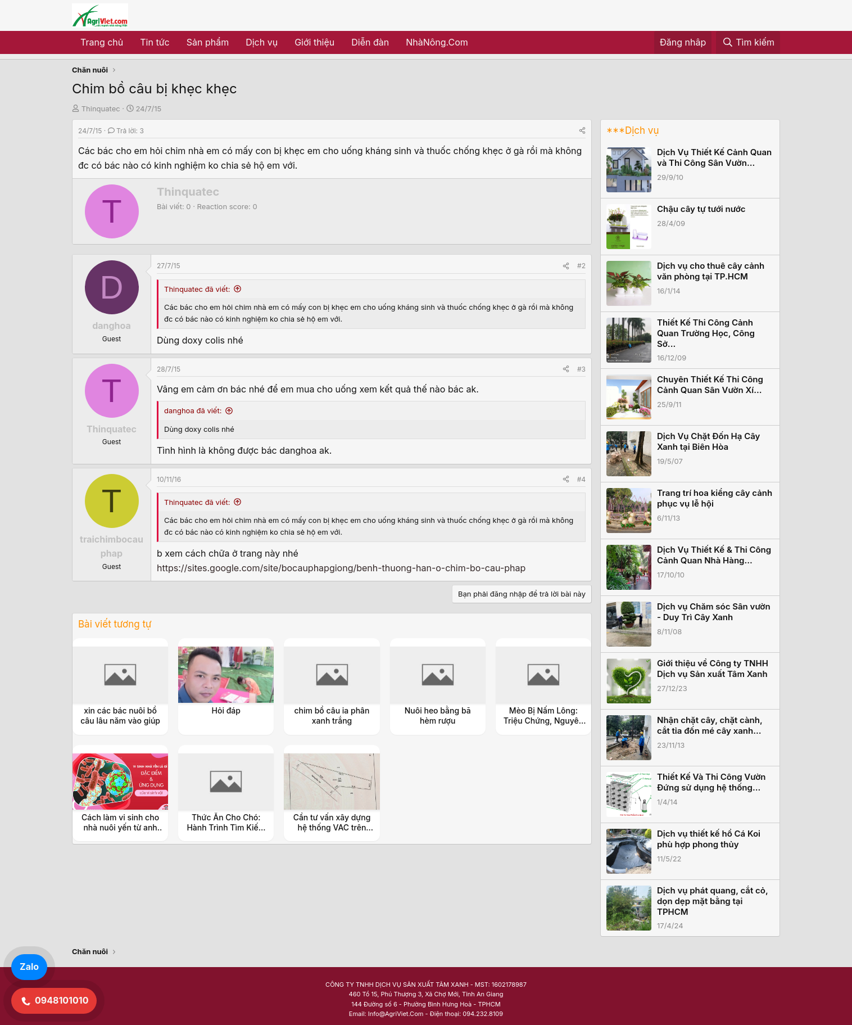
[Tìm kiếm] (748, 43)
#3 (581, 369)
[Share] (582, 131)
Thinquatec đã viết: (197, 289)
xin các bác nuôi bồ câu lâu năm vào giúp (120, 715)
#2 (581, 265)
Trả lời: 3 (126, 131)
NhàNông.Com (437, 42)
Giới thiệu (314, 42)
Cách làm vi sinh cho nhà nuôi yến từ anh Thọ (120, 827)
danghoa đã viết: (192, 410)
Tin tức (154, 42)
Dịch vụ (262, 42)
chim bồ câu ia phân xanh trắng (331, 715)
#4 (581, 479)
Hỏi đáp (226, 710)
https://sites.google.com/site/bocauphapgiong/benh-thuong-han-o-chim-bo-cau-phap (341, 568)
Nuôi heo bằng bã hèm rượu (438, 715)
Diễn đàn (370, 42)
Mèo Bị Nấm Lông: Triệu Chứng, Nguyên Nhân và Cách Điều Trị (543, 720)
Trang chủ (101, 42)
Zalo (29, 966)
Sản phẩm (208, 42)
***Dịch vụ (632, 130)
